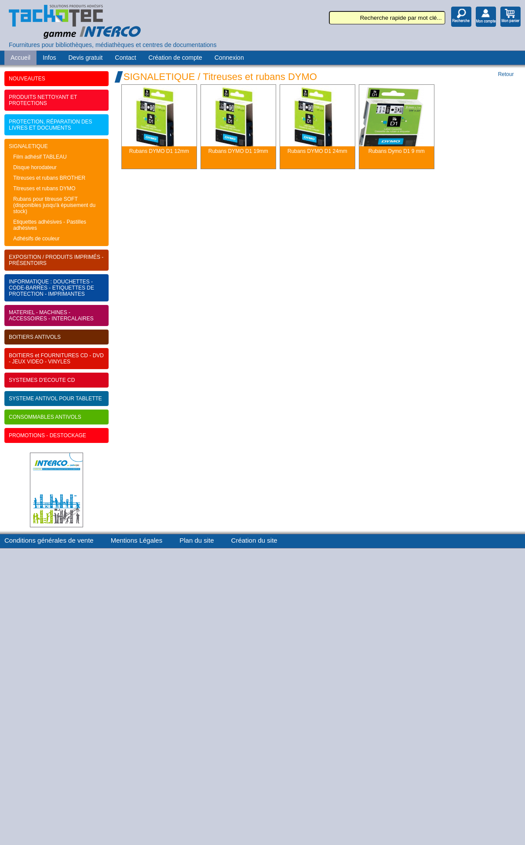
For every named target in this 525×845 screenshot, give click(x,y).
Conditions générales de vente (49, 540)
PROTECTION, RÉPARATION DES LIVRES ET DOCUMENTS (50, 125)
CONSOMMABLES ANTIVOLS (45, 417)
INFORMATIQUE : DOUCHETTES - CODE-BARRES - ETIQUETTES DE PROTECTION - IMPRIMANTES (51, 288)
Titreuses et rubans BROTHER (49, 178)
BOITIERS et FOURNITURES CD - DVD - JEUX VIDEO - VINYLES (56, 358)
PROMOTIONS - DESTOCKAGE (47, 435)
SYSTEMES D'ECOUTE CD (42, 380)
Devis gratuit (86, 57)
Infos (49, 57)
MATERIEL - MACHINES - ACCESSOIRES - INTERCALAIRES (51, 315)
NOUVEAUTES (27, 79)
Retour (506, 74)
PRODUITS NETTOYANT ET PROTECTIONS (43, 100)
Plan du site (196, 540)
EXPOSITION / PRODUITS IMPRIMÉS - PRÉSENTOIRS (56, 260)
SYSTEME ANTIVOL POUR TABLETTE (55, 398)
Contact (125, 57)
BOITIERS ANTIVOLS (35, 337)
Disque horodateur (35, 167)
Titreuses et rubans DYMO (44, 188)
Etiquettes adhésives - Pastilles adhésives (49, 225)
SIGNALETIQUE (28, 146)
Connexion (229, 57)
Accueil (20, 57)
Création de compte (175, 57)
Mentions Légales (137, 540)
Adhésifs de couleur (36, 239)
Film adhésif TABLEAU (40, 157)
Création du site (254, 540)
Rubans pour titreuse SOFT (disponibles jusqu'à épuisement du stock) (54, 205)
